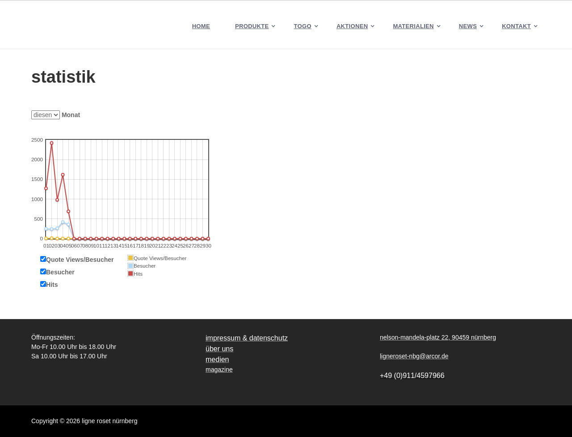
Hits (52, 284)
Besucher (60, 272)
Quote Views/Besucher (80, 259)
